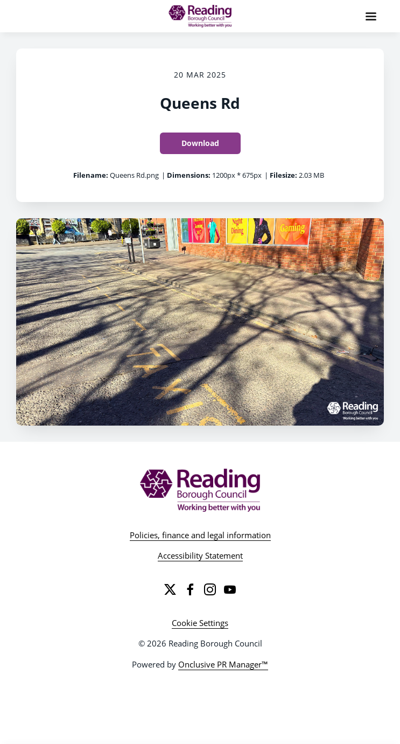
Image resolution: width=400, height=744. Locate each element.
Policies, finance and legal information (200, 535)
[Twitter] (170, 589)
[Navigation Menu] (371, 16)
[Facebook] (190, 589)
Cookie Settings (200, 622)
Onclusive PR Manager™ (223, 664)
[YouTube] (230, 589)
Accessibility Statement (200, 555)
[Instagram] (210, 589)
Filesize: (283, 175)
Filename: (90, 175)
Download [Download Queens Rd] (200, 143)
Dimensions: (188, 175)
